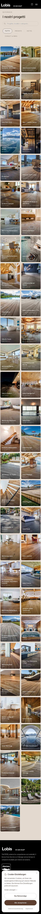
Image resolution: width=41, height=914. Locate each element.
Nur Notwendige (20, 896)
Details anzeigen (10, 890)
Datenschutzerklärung (15, 908)
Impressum (29, 908)
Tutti (7, 31)
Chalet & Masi (11, 36)
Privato (18, 31)
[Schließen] (37, 873)
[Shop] (32, 4)
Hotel (29, 31)
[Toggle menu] (36, 4)
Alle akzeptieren (20, 903)
